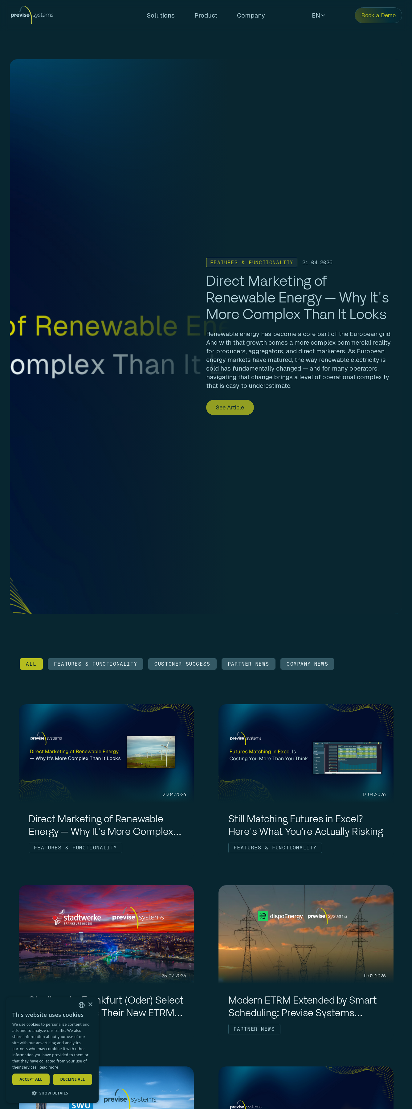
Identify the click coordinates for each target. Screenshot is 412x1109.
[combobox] (82, 1005)
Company (251, 15)
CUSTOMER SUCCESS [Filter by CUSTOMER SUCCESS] (182, 664)
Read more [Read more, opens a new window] (48, 1067)
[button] (52, 1093)
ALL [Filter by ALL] (31, 664)
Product (205, 15)
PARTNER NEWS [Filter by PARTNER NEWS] (248, 664)
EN (318, 15)
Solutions (161, 15)
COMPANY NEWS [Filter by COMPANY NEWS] (307, 664)
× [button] (90, 1004)
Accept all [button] (31, 1079)
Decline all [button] (72, 1079)
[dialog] (52, 1050)
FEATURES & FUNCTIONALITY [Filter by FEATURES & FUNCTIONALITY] (95, 664)
